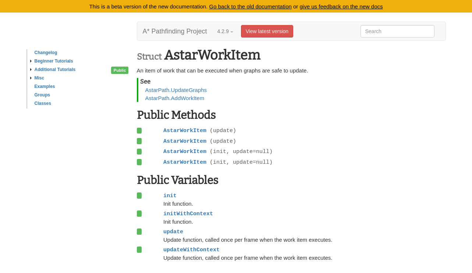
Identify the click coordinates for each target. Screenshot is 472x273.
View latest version (267, 31)
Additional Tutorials (53, 69)
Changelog (46, 52)
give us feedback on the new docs (341, 6)
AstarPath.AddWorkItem (175, 98)
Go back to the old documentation (250, 6)
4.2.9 (225, 31)
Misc (37, 78)
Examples (45, 86)
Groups (42, 95)
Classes (43, 103)
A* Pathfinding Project (175, 31)
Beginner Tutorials (51, 61)
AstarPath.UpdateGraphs (176, 90)
